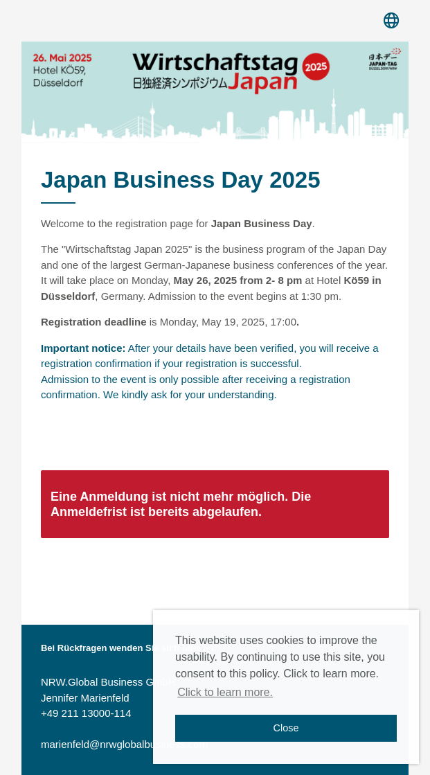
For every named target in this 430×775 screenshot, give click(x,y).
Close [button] (286, 727)
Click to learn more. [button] (225, 692)
